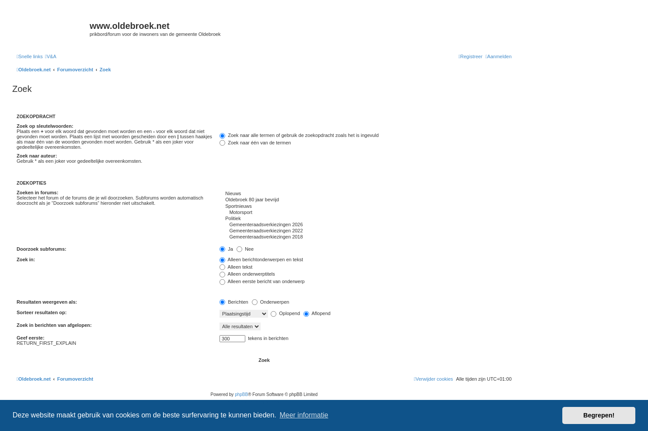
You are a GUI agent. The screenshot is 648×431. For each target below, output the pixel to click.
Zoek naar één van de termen (255, 142)
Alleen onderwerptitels (247, 274)
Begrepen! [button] (598, 415)
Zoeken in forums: (37, 192)
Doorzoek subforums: (41, 249)
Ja (226, 249)
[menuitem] (50, 56)
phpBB (241, 394)
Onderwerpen (270, 302)
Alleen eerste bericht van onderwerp (262, 281)
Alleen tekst (235, 267)
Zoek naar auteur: (37, 155)
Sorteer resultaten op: (41, 312)
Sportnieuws (365, 206)
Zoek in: (26, 259)
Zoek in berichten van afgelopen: (54, 325)
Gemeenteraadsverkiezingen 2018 (365, 237)
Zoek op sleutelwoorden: (45, 126)
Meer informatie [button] (303, 415)
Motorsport (365, 213)
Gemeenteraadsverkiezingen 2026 (365, 225)
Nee (245, 249)
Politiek (365, 219)
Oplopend (285, 313)
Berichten (233, 302)
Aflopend (317, 313)
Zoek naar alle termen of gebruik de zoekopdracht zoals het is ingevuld (299, 135)
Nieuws (365, 194)
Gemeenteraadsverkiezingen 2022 (365, 231)
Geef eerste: (31, 337)
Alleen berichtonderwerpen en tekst (261, 259)
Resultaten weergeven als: (47, 302)
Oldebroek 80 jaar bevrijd (365, 200)
